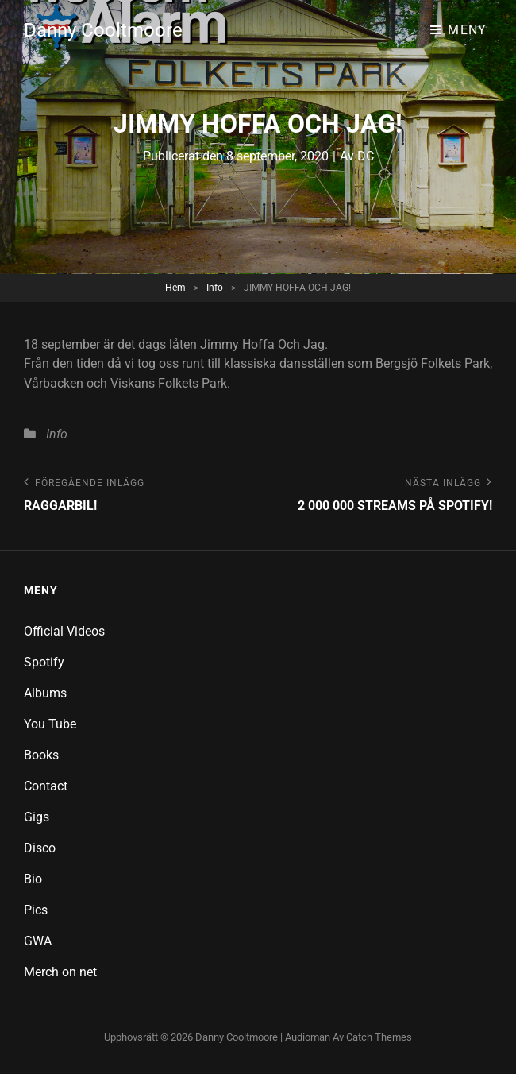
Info (214, 287)
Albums (45, 693)
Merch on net (60, 971)
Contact (45, 786)
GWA (38, 940)
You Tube (50, 724)
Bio (33, 879)
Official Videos (64, 631)
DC (365, 156)
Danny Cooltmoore (103, 30)
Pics (36, 910)
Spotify (44, 662)
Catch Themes (379, 1037)
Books (41, 755)
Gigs (36, 817)
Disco (40, 848)
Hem (175, 287)
